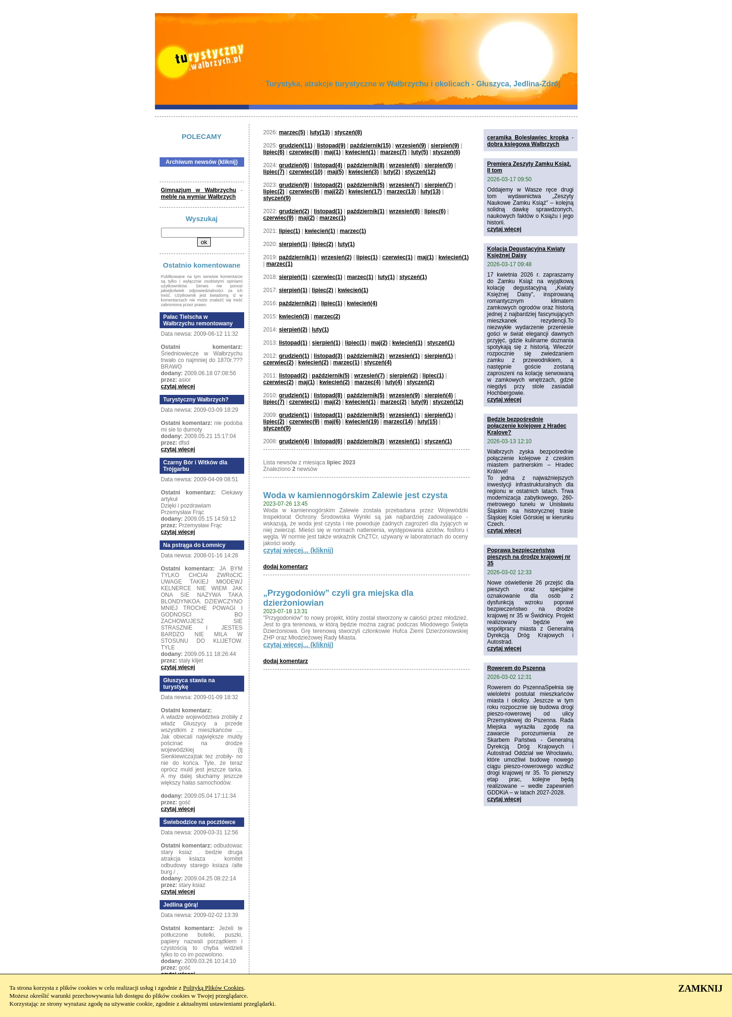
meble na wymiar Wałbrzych (198, 196)
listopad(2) (328, 185)
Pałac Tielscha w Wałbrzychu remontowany (198, 320)
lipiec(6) (274, 152)
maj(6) (332, 421)
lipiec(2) (274, 191)
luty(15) (427, 421)
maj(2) (306, 218)
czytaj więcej (178, 386)
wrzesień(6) (404, 165)
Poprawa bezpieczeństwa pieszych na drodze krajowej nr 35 (528, 557)
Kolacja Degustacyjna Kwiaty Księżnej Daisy (526, 252)
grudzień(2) (294, 211)
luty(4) (393, 382)
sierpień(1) (293, 244)
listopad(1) (328, 211)
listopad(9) (331, 145)
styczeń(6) (446, 152)
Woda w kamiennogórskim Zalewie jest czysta (355, 495)
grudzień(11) (295, 145)
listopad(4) (328, 165)
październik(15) (370, 145)
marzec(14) (398, 421)
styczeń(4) (378, 362)
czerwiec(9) (304, 191)
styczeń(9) (277, 198)
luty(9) (419, 402)
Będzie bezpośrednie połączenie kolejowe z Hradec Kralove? (527, 426)
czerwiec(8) (304, 152)
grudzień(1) (294, 356)
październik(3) (366, 441)
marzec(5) (292, 132)
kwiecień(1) (360, 152)
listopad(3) (328, 356)
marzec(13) (401, 191)
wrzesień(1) (404, 356)
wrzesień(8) (404, 211)
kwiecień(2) (313, 362)
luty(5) (419, 152)
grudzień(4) (294, 441)
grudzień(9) (294, 185)
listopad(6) (328, 441)
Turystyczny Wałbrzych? (196, 399)
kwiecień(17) (365, 191)
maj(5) (335, 172)
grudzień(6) (294, 165)
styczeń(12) (420, 172)
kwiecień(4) (362, 303)
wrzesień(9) (410, 145)
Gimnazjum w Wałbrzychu (198, 190)
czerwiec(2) (278, 362)
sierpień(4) (438, 395)
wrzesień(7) (404, 185)
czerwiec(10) (306, 172)
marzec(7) (393, 152)
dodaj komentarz (285, 566)
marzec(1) (332, 218)
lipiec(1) (289, 231)
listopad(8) (328, 395)
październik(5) (366, 185)
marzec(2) (327, 316)
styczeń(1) (413, 277)
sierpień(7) (438, 185)
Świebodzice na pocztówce (199, 822)
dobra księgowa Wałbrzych (523, 144)
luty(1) (346, 244)
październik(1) (366, 211)
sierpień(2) (293, 329)
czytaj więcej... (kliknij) (298, 550)
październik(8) (366, 165)
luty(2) (391, 172)
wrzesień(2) (336, 257)
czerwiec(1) (397, 257)
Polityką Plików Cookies (213, 987)
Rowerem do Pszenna (516, 668)
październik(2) (297, 303)
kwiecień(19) (361, 421)
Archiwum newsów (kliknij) (202, 162)
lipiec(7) (274, 172)
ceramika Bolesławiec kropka (528, 137)
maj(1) (332, 152)
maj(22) (334, 191)
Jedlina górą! (181, 904)
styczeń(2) (420, 382)
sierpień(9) (445, 145)
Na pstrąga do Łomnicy (194, 545)
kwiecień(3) (363, 172)
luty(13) (320, 132)
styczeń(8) (348, 132)
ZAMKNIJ (700, 988)
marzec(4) (367, 382)
